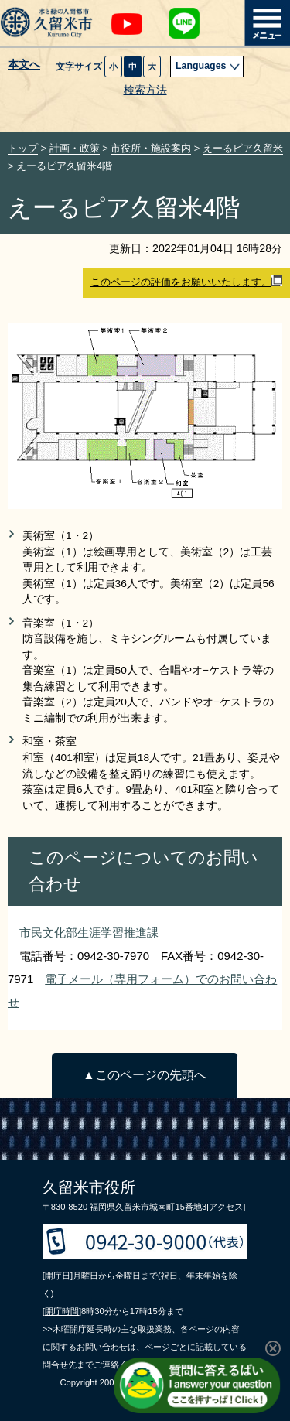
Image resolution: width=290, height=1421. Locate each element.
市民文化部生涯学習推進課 (89, 932)
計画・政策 (74, 148)
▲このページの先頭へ (144, 1074)
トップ (23, 148)
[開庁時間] (62, 1311)
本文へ (24, 65)
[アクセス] (225, 1206)
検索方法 (145, 90)
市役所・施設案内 (151, 148)
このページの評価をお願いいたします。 (186, 281)
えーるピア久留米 (243, 148)
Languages (208, 65)
